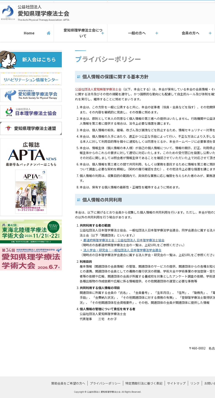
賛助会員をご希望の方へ (68, 383)
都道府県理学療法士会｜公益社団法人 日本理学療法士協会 (123, 240)
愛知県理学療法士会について (80, 33)
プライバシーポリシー (105, 383)
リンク (195, 383)
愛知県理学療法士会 (44, 13)
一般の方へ (134, 33)
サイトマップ (176, 383)
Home (27, 33)
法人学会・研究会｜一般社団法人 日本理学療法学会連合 (122, 250)
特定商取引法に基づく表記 (143, 383)
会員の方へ (188, 33)
